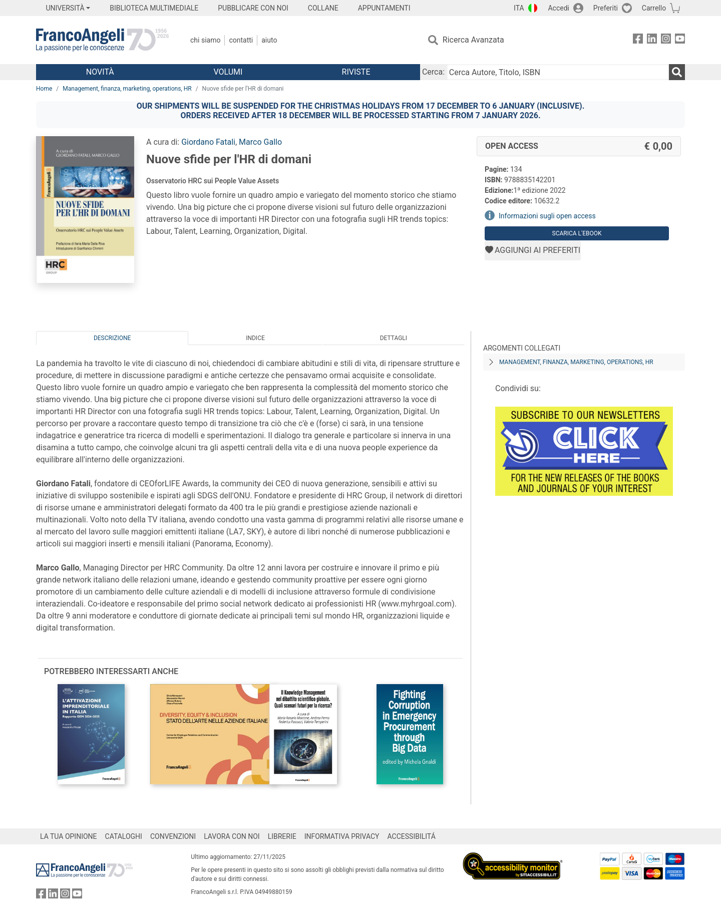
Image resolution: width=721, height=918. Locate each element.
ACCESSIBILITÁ (412, 836)
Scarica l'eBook (577, 233)
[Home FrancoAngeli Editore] (102, 40)
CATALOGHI (123, 836)
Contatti (241, 40)
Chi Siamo (205, 40)
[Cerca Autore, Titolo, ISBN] (558, 72)
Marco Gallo (260, 142)
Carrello (654, 8)
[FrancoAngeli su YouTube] (680, 40)
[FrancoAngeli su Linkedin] (652, 40)
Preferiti (605, 8)
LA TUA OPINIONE (68, 836)
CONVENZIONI (173, 836)
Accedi (558, 8)
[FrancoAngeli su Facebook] (638, 40)
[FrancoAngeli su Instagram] (666, 40)
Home (44, 88)
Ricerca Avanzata (473, 40)
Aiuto (269, 40)
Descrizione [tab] (112, 338)
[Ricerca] (677, 72)
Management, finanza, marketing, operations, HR (127, 88)
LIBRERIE (282, 836)
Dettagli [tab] (393, 338)
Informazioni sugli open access (547, 216)
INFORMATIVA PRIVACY (342, 836)
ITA (519, 8)
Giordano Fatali (208, 142)
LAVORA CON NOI (232, 836)
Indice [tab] (255, 338)
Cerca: (433, 72)
